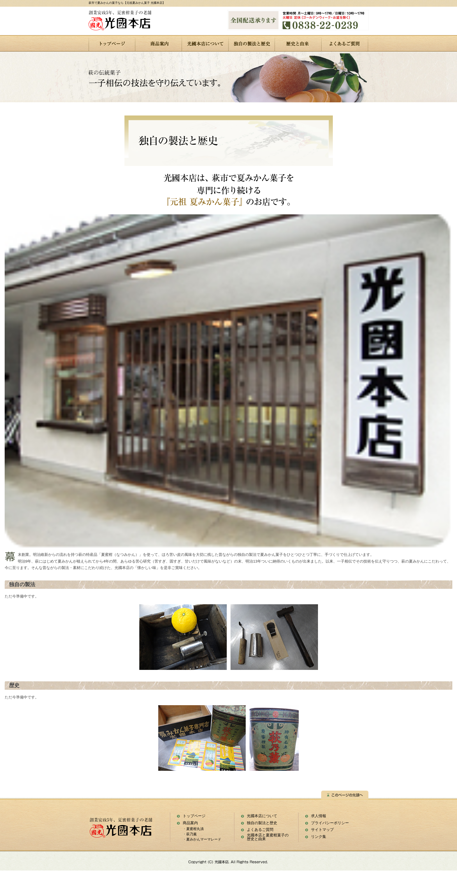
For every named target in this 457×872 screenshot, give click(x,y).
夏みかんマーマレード (203, 839)
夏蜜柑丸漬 (195, 829)
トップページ (194, 816)
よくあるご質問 (260, 829)
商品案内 (190, 823)
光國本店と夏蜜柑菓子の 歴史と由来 (268, 837)
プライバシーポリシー (330, 823)
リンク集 (318, 836)
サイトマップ (322, 829)
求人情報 (318, 816)
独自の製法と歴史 (262, 823)
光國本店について (262, 816)
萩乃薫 (191, 834)
